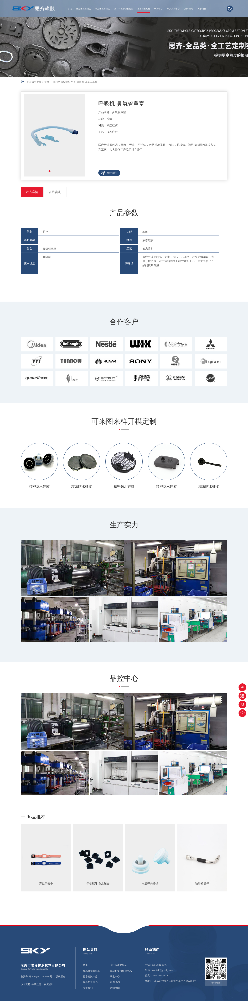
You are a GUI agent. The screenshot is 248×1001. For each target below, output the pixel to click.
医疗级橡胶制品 (83, 9)
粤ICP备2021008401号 (40, 976)
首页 (70, 9)
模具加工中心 (173, 9)
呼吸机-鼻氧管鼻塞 (87, 82)
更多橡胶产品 (90, 976)
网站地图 (115, 988)
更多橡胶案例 (143, 9)
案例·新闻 (188, 9)
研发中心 (158, 9)
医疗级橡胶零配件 (63, 82)
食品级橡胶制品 (102, 9)
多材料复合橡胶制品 (123, 9)
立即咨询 (112, 172)
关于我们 (202, 9)
